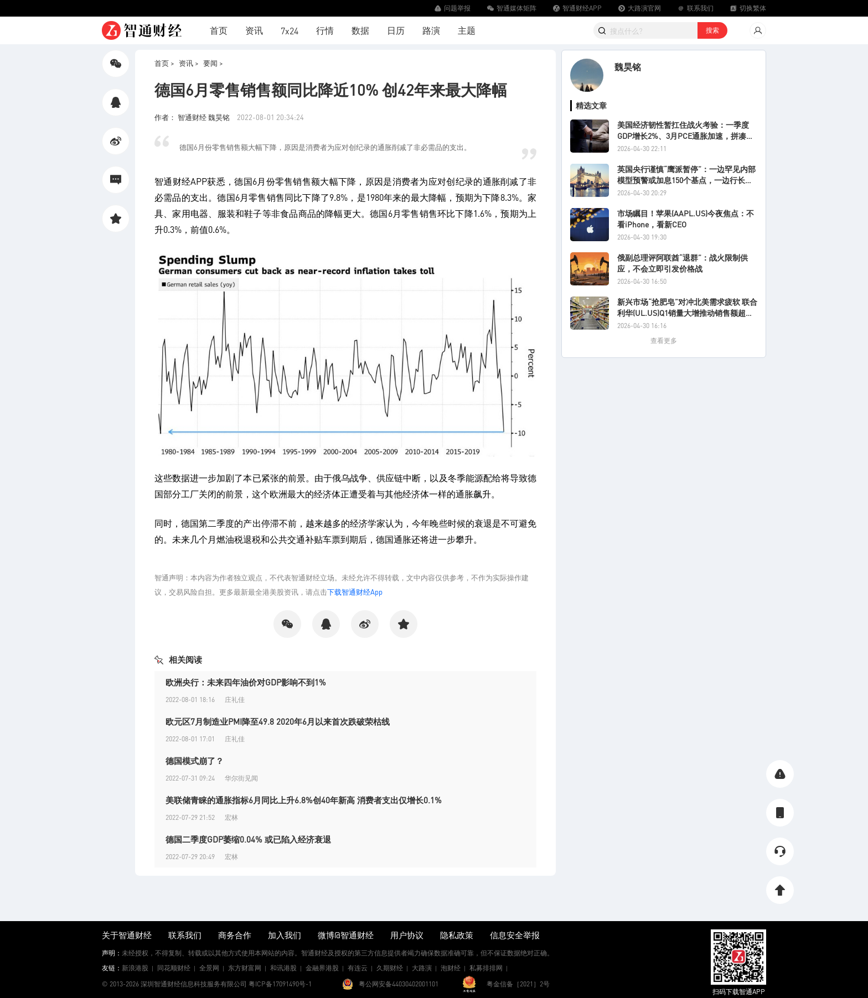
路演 (431, 30)
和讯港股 (283, 968)
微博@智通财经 (346, 934)
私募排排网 (486, 968)
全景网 (209, 968)
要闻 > (213, 62)
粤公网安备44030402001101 (398, 984)
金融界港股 (322, 968)
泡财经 (451, 968)
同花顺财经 (173, 968)
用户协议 (406, 934)
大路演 (422, 968)
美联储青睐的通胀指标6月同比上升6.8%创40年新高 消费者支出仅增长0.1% (304, 799)
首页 (219, 30)
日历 (396, 30)
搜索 (712, 30)
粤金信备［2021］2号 (518, 984)
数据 (360, 30)
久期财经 (389, 968)
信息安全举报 (515, 934)
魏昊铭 (627, 66)
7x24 (289, 31)
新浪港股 (135, 968)
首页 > (164, 62)
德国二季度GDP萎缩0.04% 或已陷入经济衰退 (248, 839)
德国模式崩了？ (195, 760)
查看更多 (663, 340)
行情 (325, 30)
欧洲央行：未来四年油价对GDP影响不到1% (246, 682)
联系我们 (185, 934)
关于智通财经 (127, 934)
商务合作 (234, 934)
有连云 (358, 968)
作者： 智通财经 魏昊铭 (192, 117)
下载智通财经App (355, 591)
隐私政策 (456, 934)
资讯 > (189, 62)
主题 (467, 30)
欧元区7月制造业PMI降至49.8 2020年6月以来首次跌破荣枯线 (278, 721)
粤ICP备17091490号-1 (280, 984)
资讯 (254, 30)
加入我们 (284, 934)
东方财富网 (244, 968)
